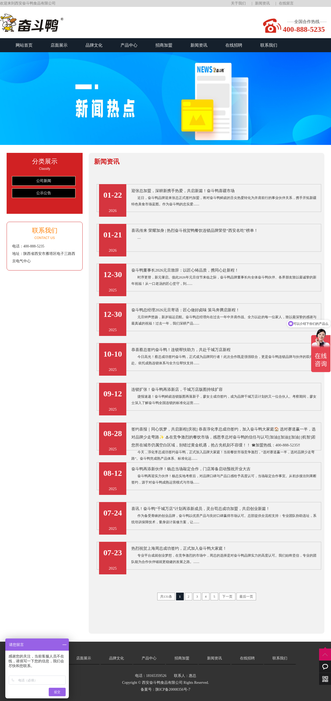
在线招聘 (233, 45)
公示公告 (43, 193)
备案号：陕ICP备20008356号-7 (165, 689)
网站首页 (24, 45)
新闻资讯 (262, 3)
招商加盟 (163, 45)
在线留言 (286, 3)
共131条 (166, 596)
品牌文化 (94, 45)
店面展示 (59, 45)
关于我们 (238, 3)
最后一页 (246, 596)
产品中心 (128, 45)
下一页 (227, 596)
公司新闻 (43, 181)
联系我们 (268, 45)
